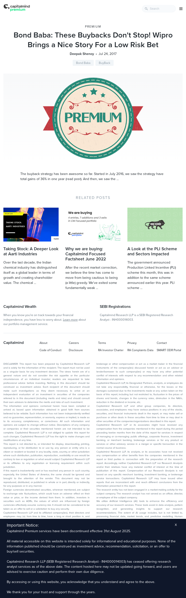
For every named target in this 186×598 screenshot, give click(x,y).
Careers (74, 343)
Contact (162, 343)
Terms (102, 343)
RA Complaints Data (140, 350)
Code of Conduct (50, 350)
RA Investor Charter (111, 350)
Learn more (70, 319)
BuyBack (104, 63)
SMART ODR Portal (169, 350)
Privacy (132, 343)
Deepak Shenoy (82, 54)
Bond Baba (83, 63)
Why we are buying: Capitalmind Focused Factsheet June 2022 (85, 254)
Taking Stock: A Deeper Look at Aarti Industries (30, 251)
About (43, 343)
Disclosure (76, 350)
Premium (93, 26)
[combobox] (159, 8)
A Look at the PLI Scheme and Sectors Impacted (152, 251)
